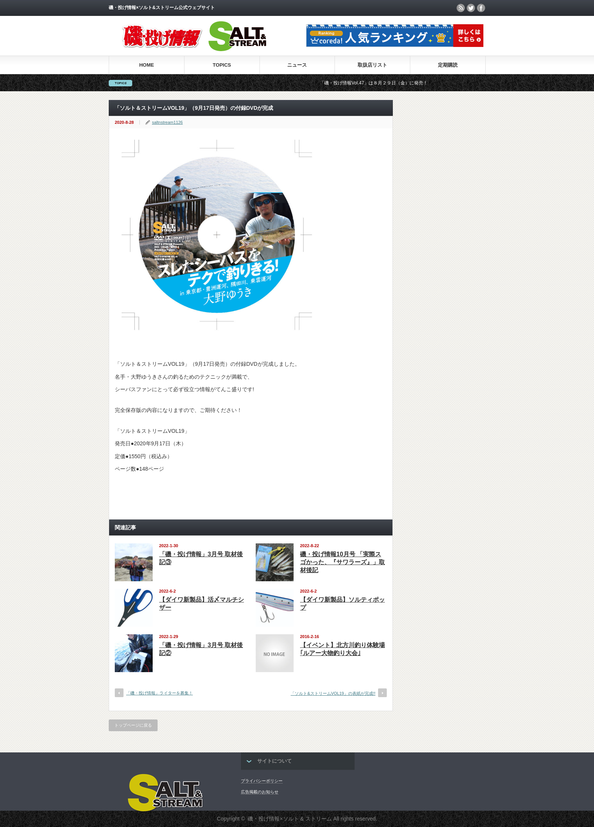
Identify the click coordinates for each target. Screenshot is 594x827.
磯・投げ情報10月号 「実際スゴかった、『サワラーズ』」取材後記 (342, 562)
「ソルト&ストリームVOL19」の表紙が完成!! (333, 693)
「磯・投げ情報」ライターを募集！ (159, 693)
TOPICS (222, 65)
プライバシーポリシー (262, 781)
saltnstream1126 (167, 122)
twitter (471, 8)
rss (460, 8)
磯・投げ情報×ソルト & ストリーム (289, 819)
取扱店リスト (372, 65)
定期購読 (448, 65)
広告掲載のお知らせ (259, 792)
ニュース (297, 65)
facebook (481, 8)
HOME (146, 65)
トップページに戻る (133, 725)
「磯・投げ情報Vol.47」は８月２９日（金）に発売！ (376, 83)
